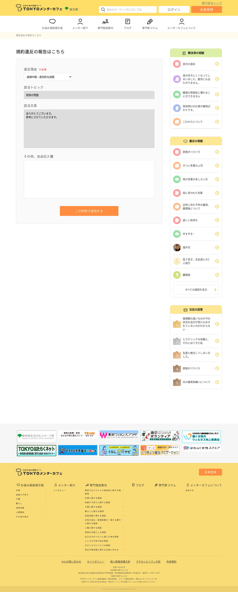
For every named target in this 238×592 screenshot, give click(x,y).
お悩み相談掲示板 (52, 23)
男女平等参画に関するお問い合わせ (102, 549)
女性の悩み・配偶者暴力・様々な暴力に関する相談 (103, 522)
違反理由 (35, 69)
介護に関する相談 (93, 506)
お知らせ (189, 490)
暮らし (19, 503)
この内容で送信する (89, 211)
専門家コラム (150, 23)
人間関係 (20, 512)
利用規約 (172, 561)
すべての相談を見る (196, 289)
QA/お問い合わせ (71, 561)
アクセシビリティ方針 (148, 561)
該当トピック (34, 87)
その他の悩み (22, 516)
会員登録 (206, 9)
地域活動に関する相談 (95, 515)
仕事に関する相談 (93, 498)
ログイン (174, 9)
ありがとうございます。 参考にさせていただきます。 (89, 128)
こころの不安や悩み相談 (96, 540)
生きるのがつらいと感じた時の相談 (102, 536)
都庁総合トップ (212, 3)
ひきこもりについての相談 (97, 545)
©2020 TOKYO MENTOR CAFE (119, 589)
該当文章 (30, 105)
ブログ (127, 23)
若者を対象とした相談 (95, 532)
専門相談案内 (105, 23)
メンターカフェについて (181, 23)
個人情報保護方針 (120, 561)
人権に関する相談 (93, 527)
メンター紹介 (80, 23)
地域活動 (20, 507)
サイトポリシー (96, 561)
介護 (18, 499)
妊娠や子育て (22, 494)
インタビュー (59, 490)
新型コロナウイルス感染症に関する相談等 (103, 492)
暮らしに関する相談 (94, 511)
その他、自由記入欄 (38, 156)
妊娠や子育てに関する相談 (97, 502)
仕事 (18, 490)
